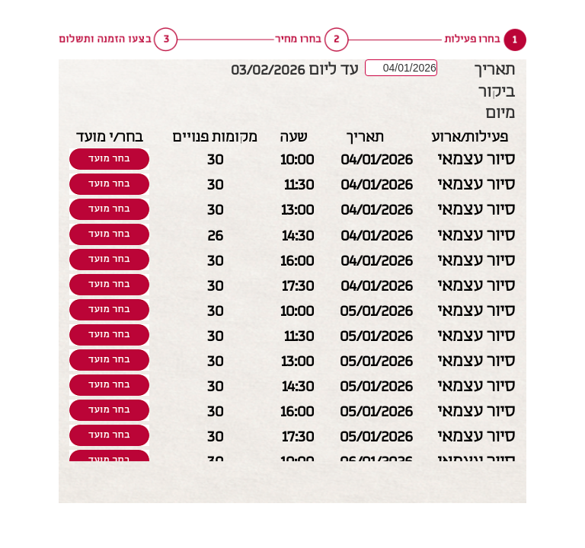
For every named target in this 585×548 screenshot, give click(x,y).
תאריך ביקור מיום (495, 92)
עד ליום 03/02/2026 (295, 70)
